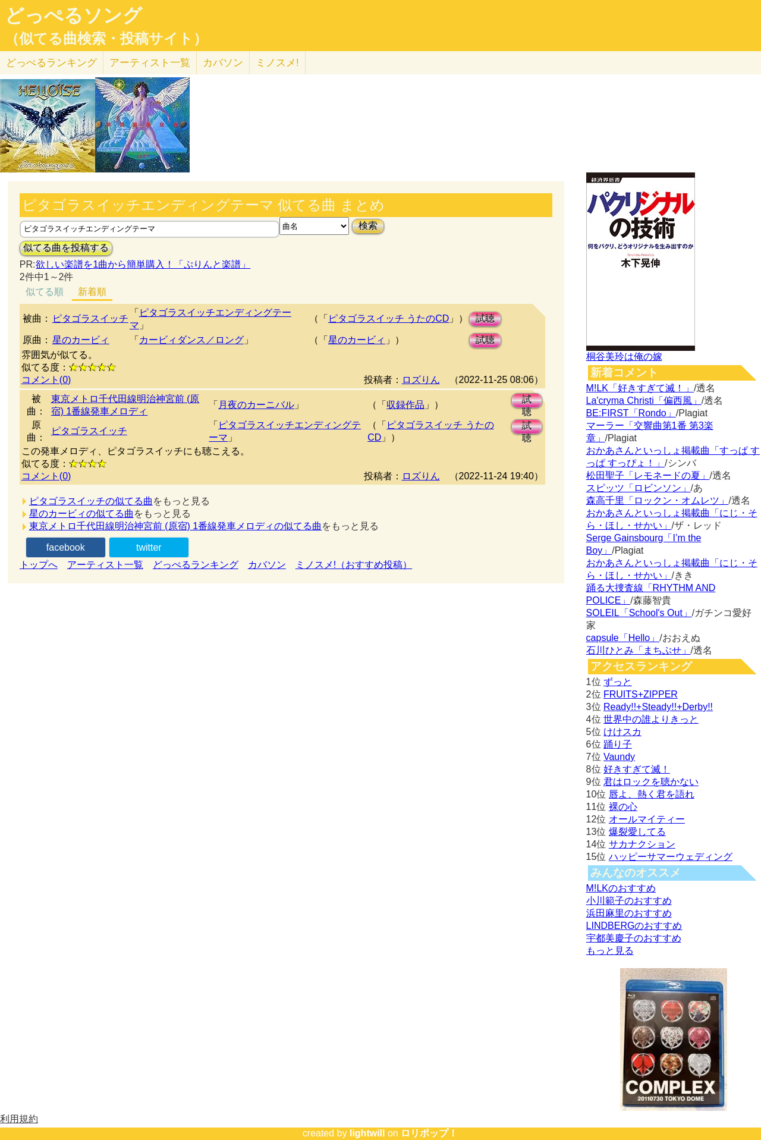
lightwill (367, 1133)
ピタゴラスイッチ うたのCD (388, 318)
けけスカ (622, 732)
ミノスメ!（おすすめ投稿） (353, 565)
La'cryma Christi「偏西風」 (644, 400)
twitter (149, 547)
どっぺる (51, 62)
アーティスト (149, 62)
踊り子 (617, 744)
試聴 (485, 318)
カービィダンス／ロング (191, 340)
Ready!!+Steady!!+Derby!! (658, 707)
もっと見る (610, 951)
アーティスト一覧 (105, 565)
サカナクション (642, 844)
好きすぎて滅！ (636, 769)
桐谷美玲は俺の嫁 (624, 356)
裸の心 (623, 807)
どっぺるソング (73, 15)
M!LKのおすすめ (621, 888)
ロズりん (421, 380)
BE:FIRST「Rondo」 (631, 413)
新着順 (92, 292)
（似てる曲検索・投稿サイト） (106, 38)
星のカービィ (80, 340)
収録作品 (405, 405)
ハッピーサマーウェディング (670, 857)
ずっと (617, 682)
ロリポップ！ (429, 1133)
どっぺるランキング (195, 565)
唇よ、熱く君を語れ (651, 794)
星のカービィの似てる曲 (81, 513)
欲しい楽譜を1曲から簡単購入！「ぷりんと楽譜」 (142, 264)
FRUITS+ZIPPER (640, 694)
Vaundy (619, 757)
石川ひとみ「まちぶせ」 (638, 650)
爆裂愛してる (637, 832)
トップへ (39, 565)
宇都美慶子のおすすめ (633, 938)
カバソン (223, 62)
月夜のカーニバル (256, 405)
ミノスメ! (277, 62)
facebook (65, 547)
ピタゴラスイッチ (90, 318)
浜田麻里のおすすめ (629, 913)
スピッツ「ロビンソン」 (638, 488)
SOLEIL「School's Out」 (639, 613)
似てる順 (45, 292)
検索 (368, 226)
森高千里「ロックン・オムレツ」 (657, 500)
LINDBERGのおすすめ (634, 926)
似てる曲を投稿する (66, 248)
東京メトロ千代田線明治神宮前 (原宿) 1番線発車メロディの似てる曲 (175, 526)
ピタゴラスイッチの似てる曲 (91, 501)
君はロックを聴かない (651, 782)
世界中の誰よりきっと (651, 719)
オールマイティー (647, 819)
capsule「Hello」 (623, 638)
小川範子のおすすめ (629, 901)
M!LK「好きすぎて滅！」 (640, 388)
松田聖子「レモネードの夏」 (648, 475)
